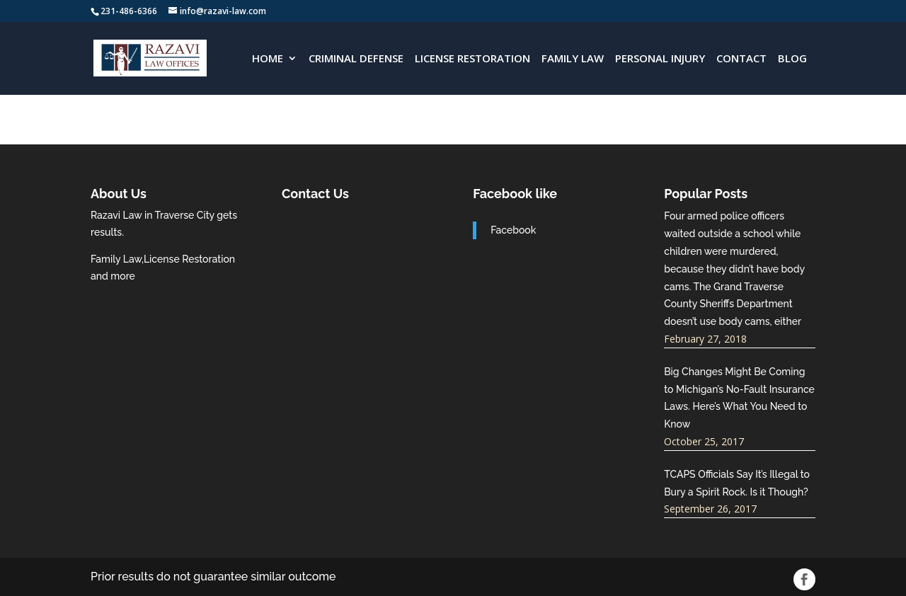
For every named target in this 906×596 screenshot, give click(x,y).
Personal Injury (660, 59)
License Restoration (472, 59)
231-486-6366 (129, 11)
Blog (792, 59)
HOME (267, 59)
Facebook (513, 230)
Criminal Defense (356, 59)
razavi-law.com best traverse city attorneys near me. (357, 260)
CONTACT (741, 59)
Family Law (572, 59)
